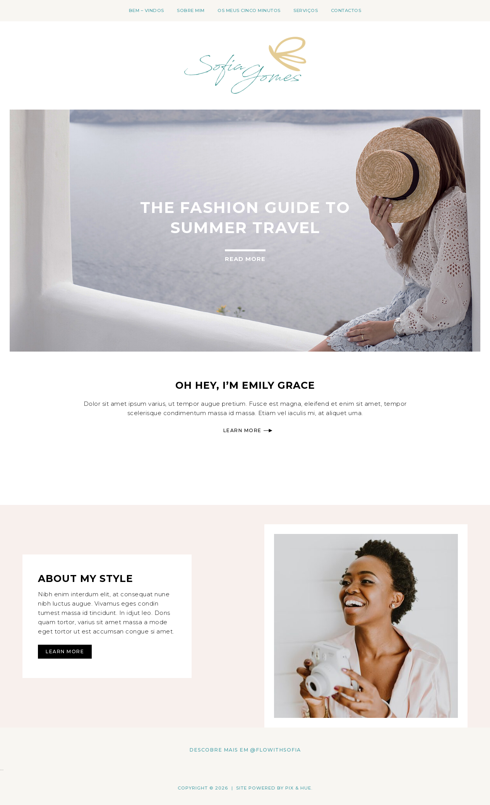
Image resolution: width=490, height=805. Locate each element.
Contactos (346, 10)
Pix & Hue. (299, 788)
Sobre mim (191, 10)
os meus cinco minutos (249, 10)
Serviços (305, 10)
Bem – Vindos (146, 10)
